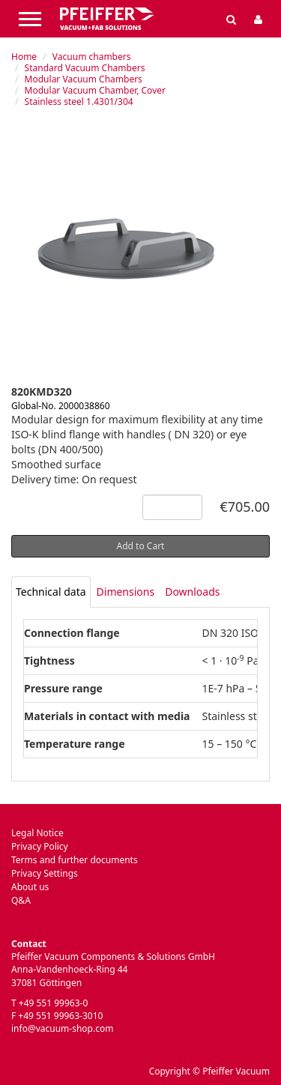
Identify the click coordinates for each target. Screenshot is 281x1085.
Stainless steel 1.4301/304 (79, 101)
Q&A (21, 900)
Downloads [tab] (192, 591)
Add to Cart (141, 546)
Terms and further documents (74, 859)
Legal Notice (37, 832)
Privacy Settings (44, 873)
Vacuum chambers (91, 56)
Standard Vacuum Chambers (85, 67)
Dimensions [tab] (126, 591)
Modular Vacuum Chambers (83, 79)
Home (24, 56)
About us (30, 886)
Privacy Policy (39, 846)
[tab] (51, 592)
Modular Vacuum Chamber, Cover (95, 90)
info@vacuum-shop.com (62, 1028)
